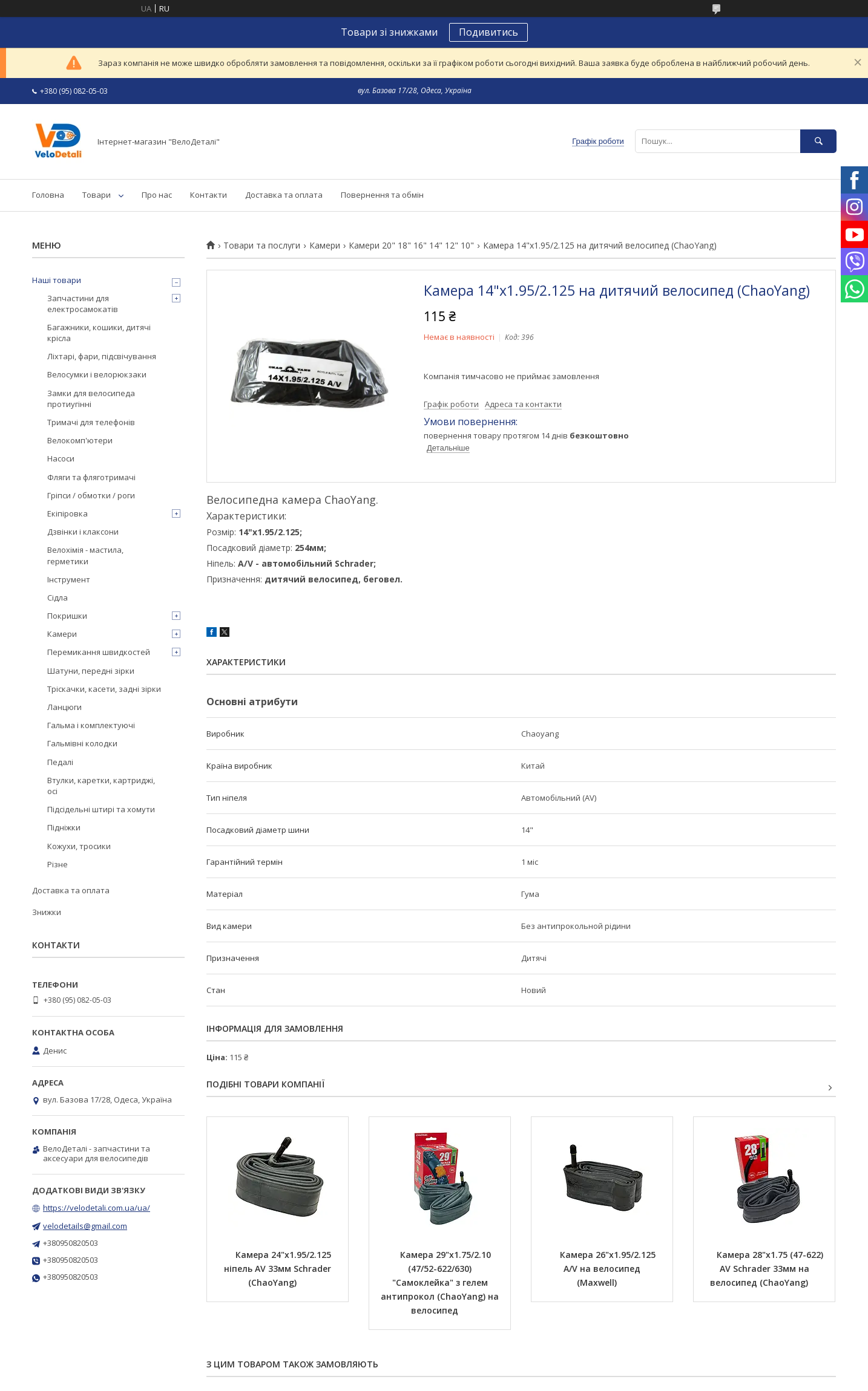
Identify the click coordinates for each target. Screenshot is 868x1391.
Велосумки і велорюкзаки (96, 374)
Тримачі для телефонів (91, 422)
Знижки (46, 912)
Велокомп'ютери (80, 440)
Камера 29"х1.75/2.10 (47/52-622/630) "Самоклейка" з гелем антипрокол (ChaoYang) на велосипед (441, 1282)
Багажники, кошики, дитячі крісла (99, 333)
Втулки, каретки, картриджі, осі (101, 785)
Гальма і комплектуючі (91, 725)
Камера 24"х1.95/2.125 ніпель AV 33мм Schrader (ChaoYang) (279, 1268)
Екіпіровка (67, 513)
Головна (48, 194)
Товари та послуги (261, 245)
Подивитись (488, 32)
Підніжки (64, 827)
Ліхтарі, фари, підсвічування (101, 356)
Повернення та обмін (382, 194)
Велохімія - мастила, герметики (85, 555)
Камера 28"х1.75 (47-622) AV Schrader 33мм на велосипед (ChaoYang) (768, 1268)
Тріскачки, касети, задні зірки (104, 688)
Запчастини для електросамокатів (82, 303)
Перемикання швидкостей (98, 652)
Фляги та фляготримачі (91, 477)
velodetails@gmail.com (85, 1226)
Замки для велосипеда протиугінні (91, 398)
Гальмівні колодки (82, 743)
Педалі (60, 762)
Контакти (208, 194)
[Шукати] (818, 141)
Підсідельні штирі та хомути (101, 809)
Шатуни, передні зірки (90, 670)
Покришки (67, 615)
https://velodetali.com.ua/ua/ (96, 1208)
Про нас (157, 194)
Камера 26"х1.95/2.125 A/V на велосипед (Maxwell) (609, 1268)
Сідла (57, 597)
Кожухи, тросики (79, 846)
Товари (96, 194)
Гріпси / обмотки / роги (91, 495)
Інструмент (68, 579)
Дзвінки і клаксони (83, 531)
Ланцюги (64, 707)
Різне (57, 864)
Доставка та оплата (284, 194)
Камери (324, 245)
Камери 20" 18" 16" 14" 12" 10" (411, 245)
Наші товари (56, 280)
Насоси (60, 458)
